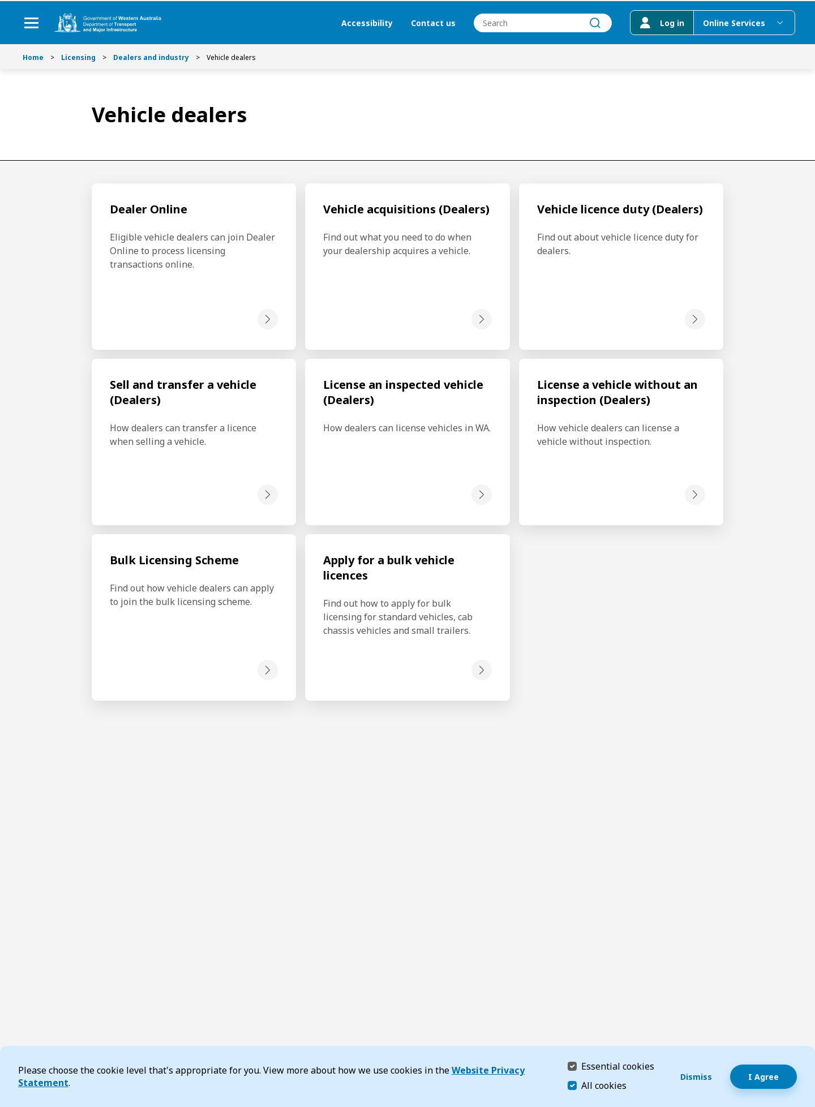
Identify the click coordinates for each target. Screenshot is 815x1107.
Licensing (78, 57)
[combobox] (540, 23)
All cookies (604, 1085)
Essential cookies (617, 1065)
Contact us (430, 23)
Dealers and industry (151, 57)
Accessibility (364, 23)
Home (33, 57)
